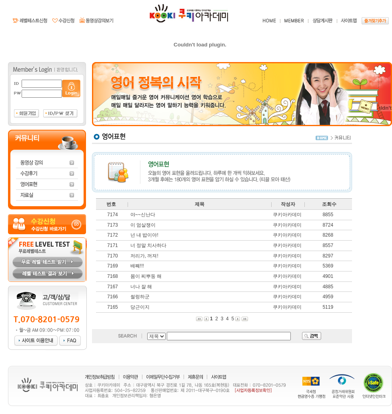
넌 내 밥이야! (144, 235)
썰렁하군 (140, 296)
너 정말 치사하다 (148, 245)
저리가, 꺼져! (144, 256)
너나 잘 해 (141, 286)
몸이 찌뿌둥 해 (146, 276)
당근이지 (140, 307)
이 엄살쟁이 (143, 225)
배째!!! (137, 266)
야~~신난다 (142, 214)
